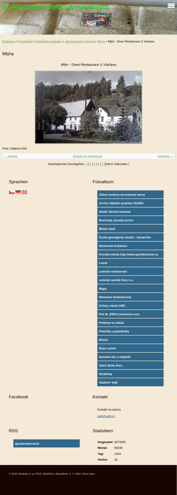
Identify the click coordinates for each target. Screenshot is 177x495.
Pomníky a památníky (114, 331)
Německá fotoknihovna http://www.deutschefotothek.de (121, 298)
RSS (38, 473)
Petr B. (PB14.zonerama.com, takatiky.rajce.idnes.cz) (119, 315)
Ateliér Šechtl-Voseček (115, 211)
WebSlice (48, 473)
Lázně (103, 263)
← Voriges (10, 156)
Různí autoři (107, 348)
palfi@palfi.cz (106, 416)
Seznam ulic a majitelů (115, 357)
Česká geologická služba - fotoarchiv (125, 237)
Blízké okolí (107, 229)
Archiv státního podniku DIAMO (121, 203)
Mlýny (101, 41)
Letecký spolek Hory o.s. (116, 280)
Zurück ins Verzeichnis (87, 156)
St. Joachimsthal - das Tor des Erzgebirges (55, 6)
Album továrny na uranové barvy (122, 194)
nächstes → (165, 156)
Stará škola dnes (110, 365)
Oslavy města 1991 (112, 305)
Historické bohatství (49, 41)
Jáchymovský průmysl (79, 41)
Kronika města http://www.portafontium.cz (128, 254)
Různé (103, 340)
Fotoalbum (25, 41)
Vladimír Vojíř (108, 382)
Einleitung (8, 41)
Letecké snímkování (113, 271)
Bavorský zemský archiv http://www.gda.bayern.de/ (117, 221)
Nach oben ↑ (90, 473)
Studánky (105, 374)
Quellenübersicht (27, 443)
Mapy (103, 288)
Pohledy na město (111, 322)
